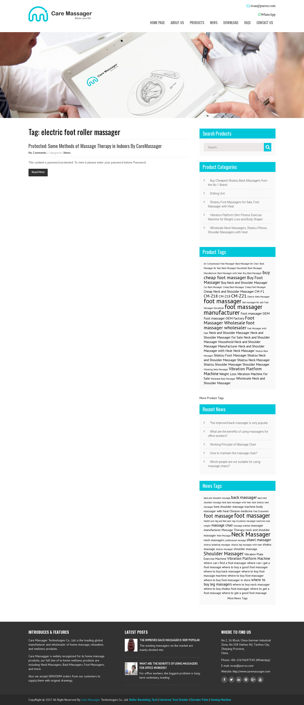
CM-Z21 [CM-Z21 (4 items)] (239, 296)
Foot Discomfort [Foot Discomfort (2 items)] (261, 511)
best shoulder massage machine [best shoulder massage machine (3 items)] (234, 507)
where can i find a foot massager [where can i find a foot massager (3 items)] (225, 563)
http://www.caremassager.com (251, 671)
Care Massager (90, 700)
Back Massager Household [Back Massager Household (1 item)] (234, 268)
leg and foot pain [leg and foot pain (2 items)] (223, 521)
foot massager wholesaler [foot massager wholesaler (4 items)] (229, 325)
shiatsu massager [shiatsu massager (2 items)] (224, 549)
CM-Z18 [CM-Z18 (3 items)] (211, 296)
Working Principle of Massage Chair (233, 444)
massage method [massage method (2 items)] (242, 525)
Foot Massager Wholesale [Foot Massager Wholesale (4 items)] (229, 320)
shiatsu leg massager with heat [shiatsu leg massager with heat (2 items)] (246, 544)
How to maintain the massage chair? (233, 453)
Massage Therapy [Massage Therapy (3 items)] (233, 530)
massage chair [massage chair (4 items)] (222, 525)
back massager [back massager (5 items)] (244, 497)
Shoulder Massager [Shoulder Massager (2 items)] (256, 364)
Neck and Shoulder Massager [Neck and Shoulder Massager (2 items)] (229, 333)
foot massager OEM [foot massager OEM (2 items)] (255, 313)
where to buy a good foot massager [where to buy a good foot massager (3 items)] (245, 567)
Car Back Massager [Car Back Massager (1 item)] (213, 287)
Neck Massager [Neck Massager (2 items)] (244, 350)
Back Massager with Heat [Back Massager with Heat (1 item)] (229, 273)
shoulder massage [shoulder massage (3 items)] (245, 549)
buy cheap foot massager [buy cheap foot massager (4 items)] (237, 274)
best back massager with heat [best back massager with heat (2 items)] (236, 502)
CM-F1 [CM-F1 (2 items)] (259, 291)
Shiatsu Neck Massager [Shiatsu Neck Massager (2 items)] (253, 360)
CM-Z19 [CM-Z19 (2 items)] (224, 296)
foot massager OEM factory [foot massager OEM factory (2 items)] (224, 318)
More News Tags (238, 598)
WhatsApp (268, 14)
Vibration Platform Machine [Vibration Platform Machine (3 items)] (233, 371)
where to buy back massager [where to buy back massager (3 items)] (222, 571)
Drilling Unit (217, 193)
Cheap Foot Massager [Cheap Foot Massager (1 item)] (255, 287)
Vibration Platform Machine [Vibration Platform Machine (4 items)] (248, 558)
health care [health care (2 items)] (209, 521)
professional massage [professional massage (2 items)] (235, 540)
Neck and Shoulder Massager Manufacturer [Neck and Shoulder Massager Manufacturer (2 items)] (232, 344)
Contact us (264, 22)
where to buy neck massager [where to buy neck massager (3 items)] (251, 584)
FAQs (247, 22)
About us (177, 22)
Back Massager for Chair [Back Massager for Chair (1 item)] (247, 263)
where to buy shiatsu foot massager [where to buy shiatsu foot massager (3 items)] (226, 589)
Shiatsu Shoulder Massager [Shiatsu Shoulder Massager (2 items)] (223, 364)
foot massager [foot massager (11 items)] (252, 515)
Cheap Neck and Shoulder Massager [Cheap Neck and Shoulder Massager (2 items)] (229, 291)
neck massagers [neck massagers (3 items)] (214, 540)
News (213, 22)
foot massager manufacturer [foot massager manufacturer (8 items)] (233, 309)
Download (230, 22)
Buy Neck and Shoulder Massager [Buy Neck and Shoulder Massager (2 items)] (244, 282)
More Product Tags (212, 398)
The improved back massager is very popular (239, 423)
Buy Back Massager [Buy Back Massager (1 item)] (252, 273)
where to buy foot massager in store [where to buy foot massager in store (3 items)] (227, 580)
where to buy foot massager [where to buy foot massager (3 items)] (246, 575)
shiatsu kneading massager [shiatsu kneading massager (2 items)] (217, 544)
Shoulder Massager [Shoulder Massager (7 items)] (224, 553)
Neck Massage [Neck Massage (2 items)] (224, 535)
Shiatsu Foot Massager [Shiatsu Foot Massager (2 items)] (230, 355)
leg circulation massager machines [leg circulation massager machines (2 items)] (248, 521)
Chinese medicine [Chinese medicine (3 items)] (240, 511)
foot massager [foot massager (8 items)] (223, 301)
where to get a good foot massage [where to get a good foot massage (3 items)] (244, 593)
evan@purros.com (263, 6)
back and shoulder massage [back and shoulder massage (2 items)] (217, 498)
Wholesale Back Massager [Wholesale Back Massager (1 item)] (223, 378)
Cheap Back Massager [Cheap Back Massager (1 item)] (233, 287)
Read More (38, 172)
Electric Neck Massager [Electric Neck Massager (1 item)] (258, 296)
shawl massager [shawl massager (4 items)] (259, 540)
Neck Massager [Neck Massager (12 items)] (250, 534)
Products (197, 22)
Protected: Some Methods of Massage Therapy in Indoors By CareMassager (95, 146)
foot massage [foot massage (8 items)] (218, 515)
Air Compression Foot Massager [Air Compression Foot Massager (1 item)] (219, 263)
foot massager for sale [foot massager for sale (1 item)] (252, 302)
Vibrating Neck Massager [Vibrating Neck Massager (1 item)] (216, 369)
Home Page (157, 22)
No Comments (37, 153)
